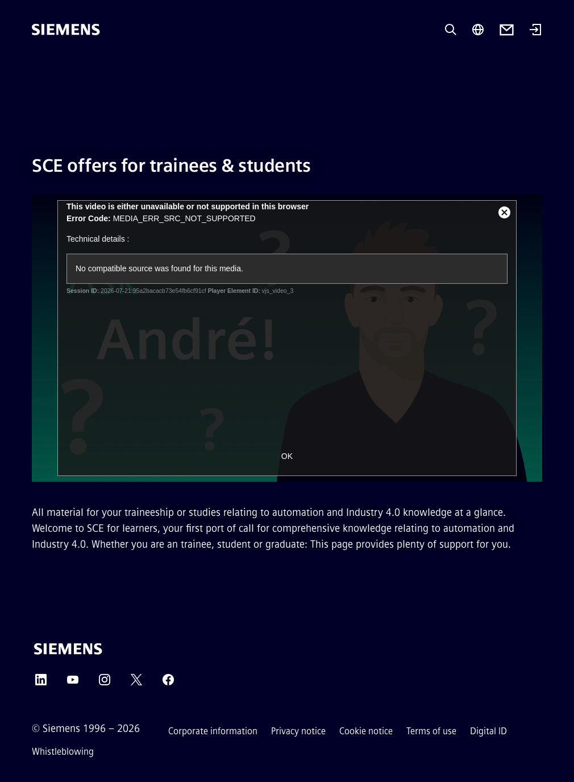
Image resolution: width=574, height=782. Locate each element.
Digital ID (488, 731)
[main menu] (40, 68)
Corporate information (212, 731)
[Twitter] (136, 683)
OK (287, 456)
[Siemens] (66, 29)
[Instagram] (104, 683)
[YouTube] (73, 683)
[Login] (535, 31)
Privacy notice (298, 731)
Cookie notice (366, 731)
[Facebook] (168, 683)
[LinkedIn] (41, 683)
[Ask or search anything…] (450, 29)
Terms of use (431, 731)
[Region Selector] (478, 29)
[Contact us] (506, 30)
